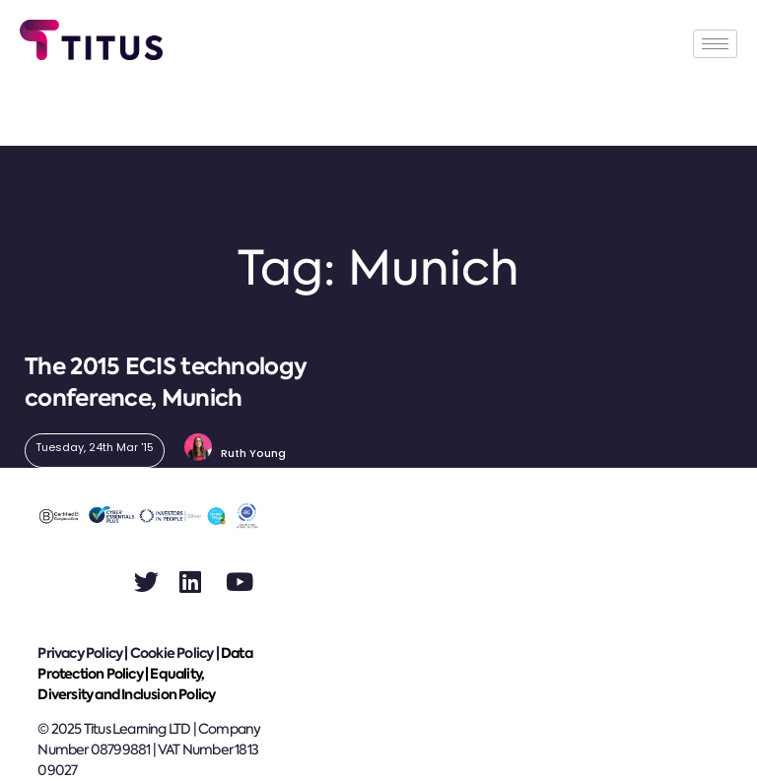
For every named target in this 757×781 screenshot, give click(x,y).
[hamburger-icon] (715, 44)
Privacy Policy (79, 653)
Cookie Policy (172, 653)
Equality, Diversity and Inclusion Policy (126, 684)
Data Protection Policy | (144, 663)
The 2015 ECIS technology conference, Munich (166, 382)
